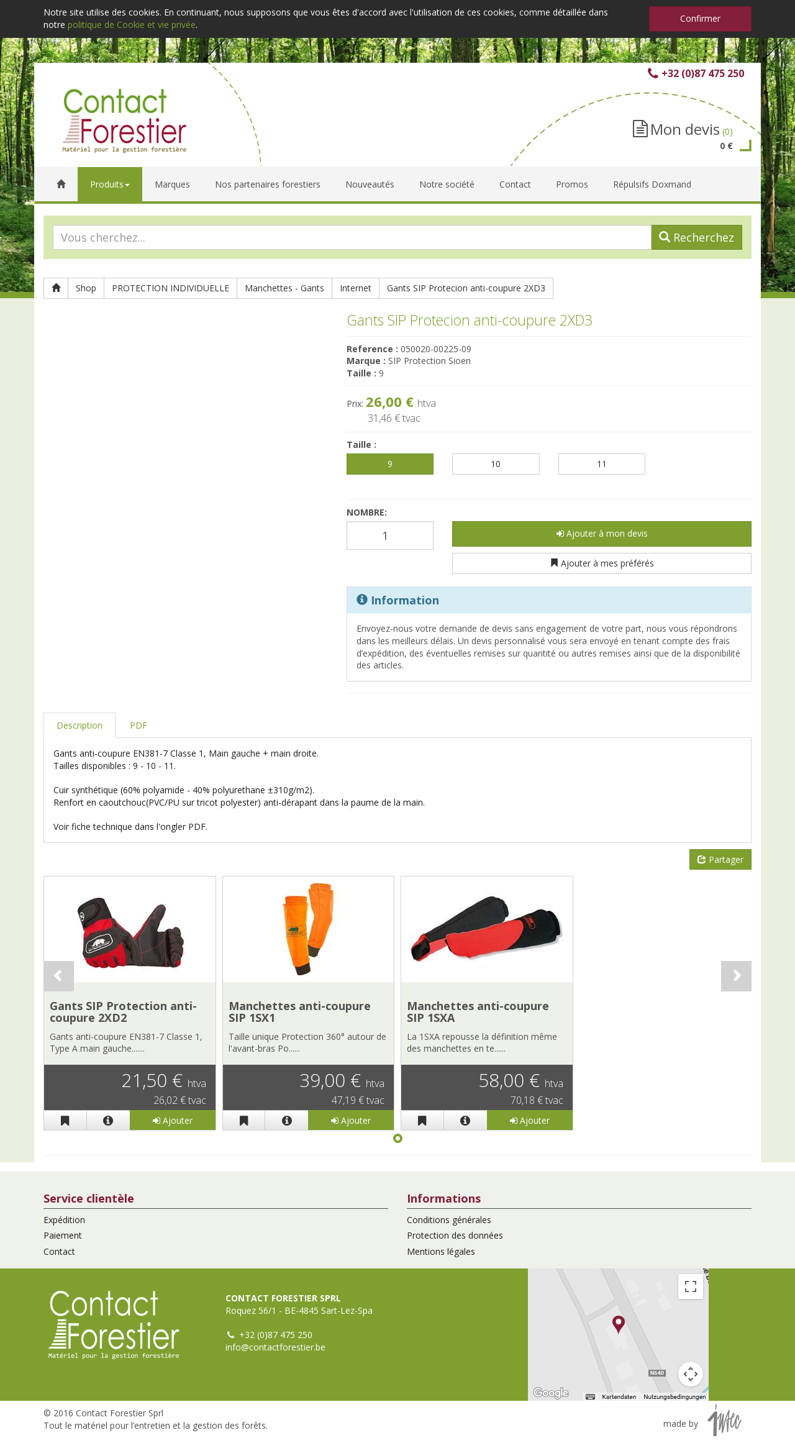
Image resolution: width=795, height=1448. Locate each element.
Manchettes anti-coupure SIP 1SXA (478, 1012)
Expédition (64, 1220)
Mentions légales (441, 1251)
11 (602, 464)
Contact (59, 1251)
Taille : (361, 444)
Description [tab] (79, 725)
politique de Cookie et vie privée (132, 24)
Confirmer (700, 18)
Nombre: (367, 512)
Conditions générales (449, 1220)
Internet (355, 288)
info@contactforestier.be (275, 1347)
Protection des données (455, 1235)
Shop (86, 288)
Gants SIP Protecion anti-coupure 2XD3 (466, 288)
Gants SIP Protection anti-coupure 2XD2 (123, 1012)
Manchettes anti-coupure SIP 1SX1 (300, 1012)
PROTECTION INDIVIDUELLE (170, 288)
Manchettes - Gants (284, 288)
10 (496, 464)
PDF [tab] (138, 725)
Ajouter (173, 1120)
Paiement (62, 1235)
